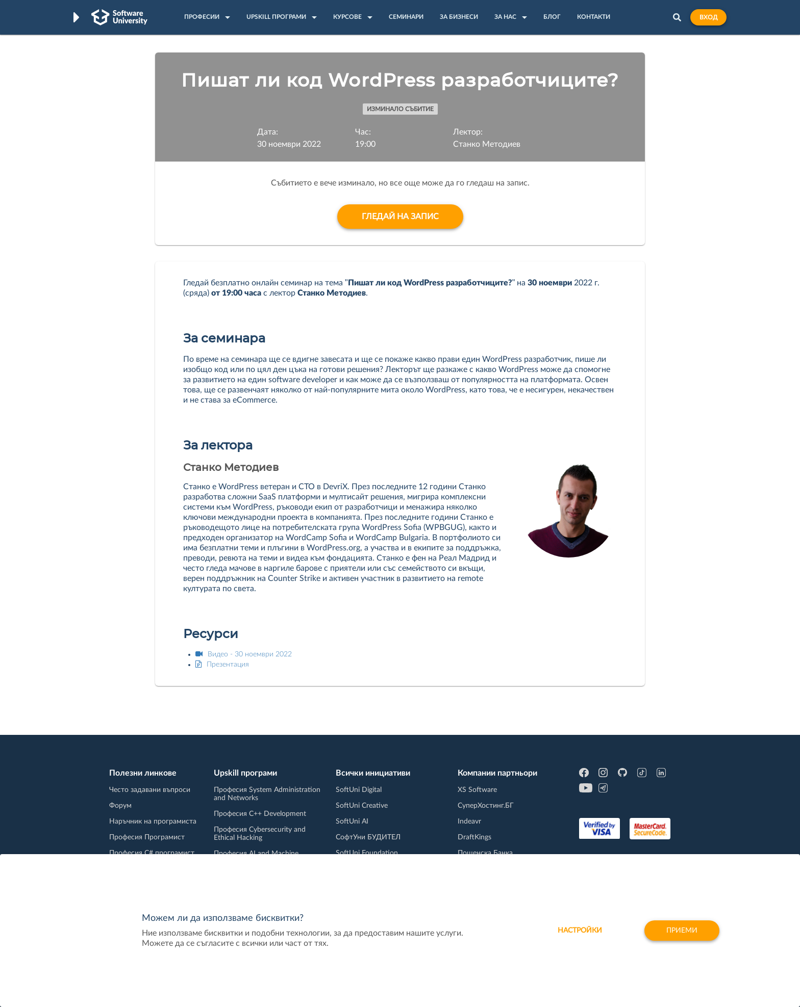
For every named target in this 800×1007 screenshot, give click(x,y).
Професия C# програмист (151, 853)
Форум (120, 805)
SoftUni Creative (362, 805)
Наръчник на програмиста (152, 821)
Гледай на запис (400, 217)
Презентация (222, 664)
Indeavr (469, 821)
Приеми (681, 930)
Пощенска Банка (485, 853)
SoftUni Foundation (367, 853)
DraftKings (474, 837)
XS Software (477, 789)
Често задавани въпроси (149, 789)
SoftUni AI (352, 821)
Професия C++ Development (260, 813)
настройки (580, 930)
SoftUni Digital (359, 789)
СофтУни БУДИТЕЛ (368, 837)
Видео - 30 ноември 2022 (243, 654)
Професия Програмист (147, 837)
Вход (708, 17)
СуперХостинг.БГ (486, 805)
